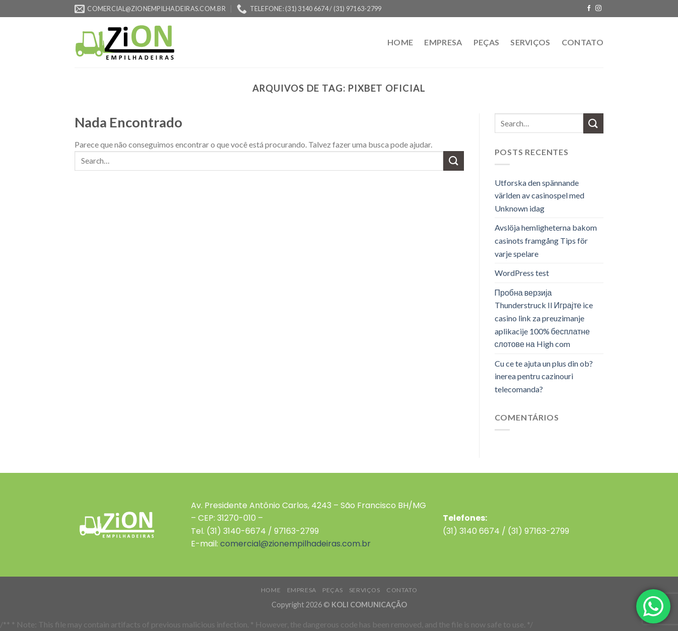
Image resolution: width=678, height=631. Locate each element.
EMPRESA (443, 42)
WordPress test (522, 272)
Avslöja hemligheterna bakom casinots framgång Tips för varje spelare (546, 240)
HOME (400, 42)
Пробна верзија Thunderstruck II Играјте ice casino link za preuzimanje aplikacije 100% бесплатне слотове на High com (544, 318)
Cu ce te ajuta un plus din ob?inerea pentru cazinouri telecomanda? (544, 376)
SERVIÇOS (530, 42)
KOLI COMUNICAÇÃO (369, 604)
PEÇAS (486, 42)
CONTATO (582, 42)
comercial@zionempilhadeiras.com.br (295, 543)
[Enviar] (453, 161)
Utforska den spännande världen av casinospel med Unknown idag (539, 195)
